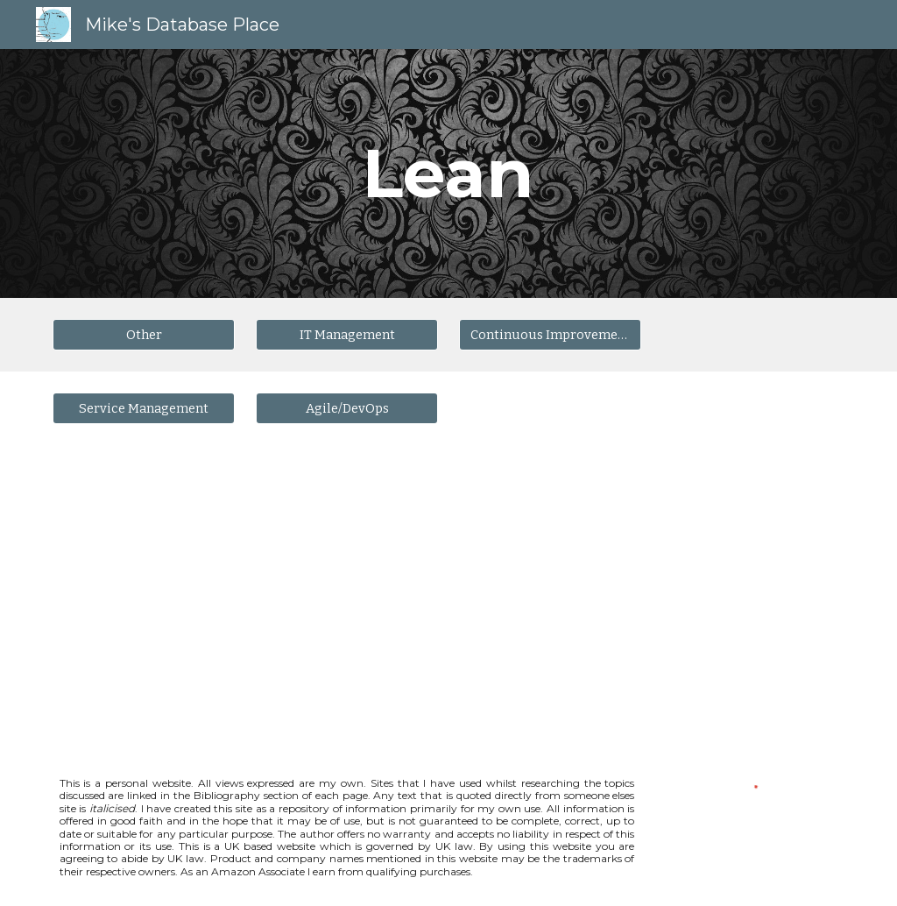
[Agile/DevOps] (347, 407)
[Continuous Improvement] (550, 334)
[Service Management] (144, 407)
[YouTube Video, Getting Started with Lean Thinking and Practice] (246, 597)
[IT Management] (347, 334)
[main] (448, 173)
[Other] (144, 334)
